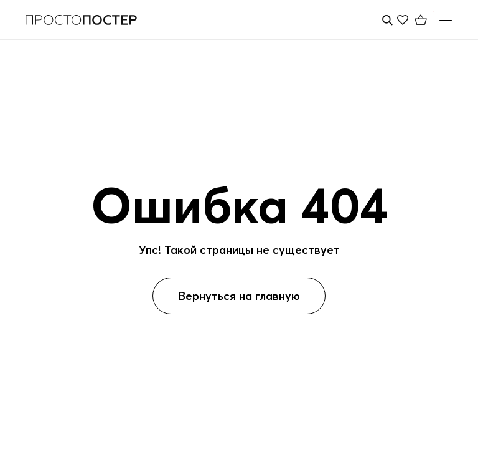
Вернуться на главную (239, 296)
